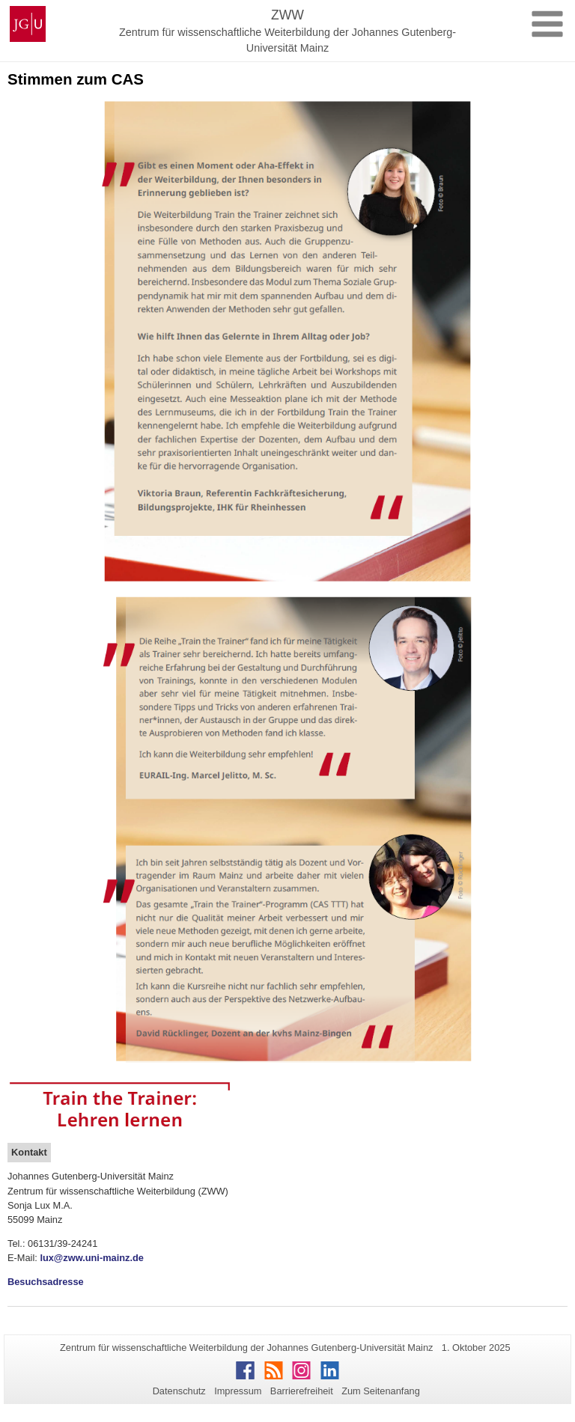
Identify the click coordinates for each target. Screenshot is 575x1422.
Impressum (237, 1391)
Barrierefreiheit (301, 1391)
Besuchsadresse (45, 1281)
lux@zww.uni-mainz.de (92, 1257)
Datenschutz (179, 1391)
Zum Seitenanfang (380, 1391)
